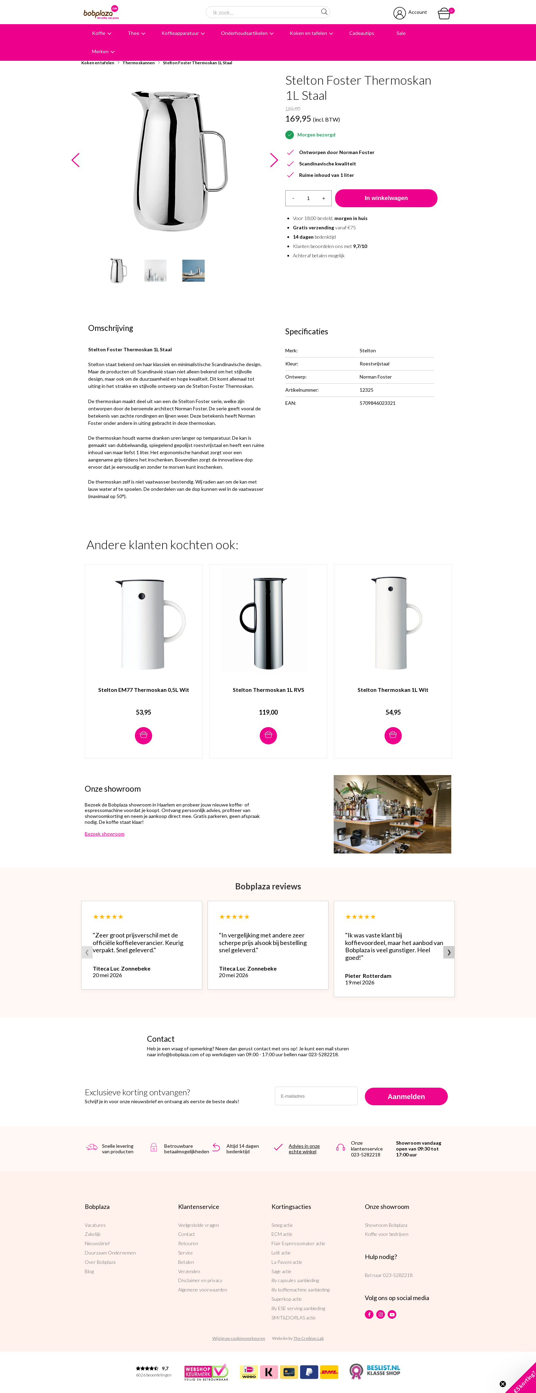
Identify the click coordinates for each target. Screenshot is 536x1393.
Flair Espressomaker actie (298, 1243)
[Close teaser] (502, 1384)
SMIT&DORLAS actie (293, 1317)
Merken (100, 51)
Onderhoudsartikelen (244, 33)
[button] (520, 1377)
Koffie (98, 33)
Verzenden (189, 1271)
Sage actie (281, 1271)
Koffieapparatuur (180, 33)
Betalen (186, 1262)
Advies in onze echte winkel (304, 1149)
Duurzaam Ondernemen (110, 1253)
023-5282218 (398, 1275)
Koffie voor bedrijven (386, 1234)
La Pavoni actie (286, 1262)
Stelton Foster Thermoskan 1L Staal (197, 62)
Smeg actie (282, 1225)
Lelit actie (281, 1253)
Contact (186, 1234)
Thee (133, 33)
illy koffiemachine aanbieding (300, 1289)
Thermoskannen (138, 62)
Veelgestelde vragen (198, 1225)
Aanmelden (406, 1096)
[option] (174, 160)
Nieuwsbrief (97, 1243)
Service (185, 1253)
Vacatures (95, 1225)
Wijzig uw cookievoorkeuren (238, 1338)
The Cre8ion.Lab (308, 1338)
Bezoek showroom (104, 834)
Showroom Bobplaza (386, 1225)
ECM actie (282, 1234)
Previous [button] (75, 160)
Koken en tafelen (308, 33)
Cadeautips (361, 33)
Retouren (188, 1243)
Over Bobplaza (100, 1262)
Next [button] (274, 160)
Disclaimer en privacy (200, 1280)
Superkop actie (286, 1299)
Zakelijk (93, 1234)
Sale (401, 33)
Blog (89, 1271)
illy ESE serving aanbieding (298, 1308)
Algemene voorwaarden (202, 1289)
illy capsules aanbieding (295, 1280)
